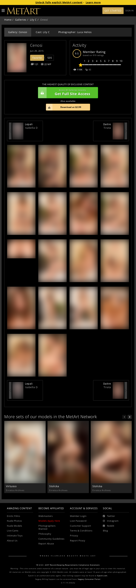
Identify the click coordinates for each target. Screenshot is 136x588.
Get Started (112, 10)
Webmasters (45, 516)
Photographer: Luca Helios (75, 32)
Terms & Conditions (81, 530)
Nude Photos (14, 520)
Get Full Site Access (67, 92)
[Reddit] (108, 526)
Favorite (37, 57)
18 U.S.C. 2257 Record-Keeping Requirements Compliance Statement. (68, 565)
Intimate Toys (15, 535)
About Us (12, 540)
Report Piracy (77, 540)
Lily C (33, 19)
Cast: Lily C (43, 32)
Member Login (78, 516)
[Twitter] (109, 516)
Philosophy (44, 533)
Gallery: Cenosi (17, 32)
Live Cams (12, 530)
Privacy (74, 535)
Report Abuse (46, 543)
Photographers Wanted (47, 527)
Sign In (129, 10)
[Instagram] (110, 521)
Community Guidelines (51, 538)
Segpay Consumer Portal (89, 579)
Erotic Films (13, 516)
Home (8, 19)
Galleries (20, 19)
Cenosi (36, 45)
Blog (105, 530)
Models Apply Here (49, 520)
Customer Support (80, 525)
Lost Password (78, 520)
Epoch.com (102, 575)
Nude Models (14, 525)
